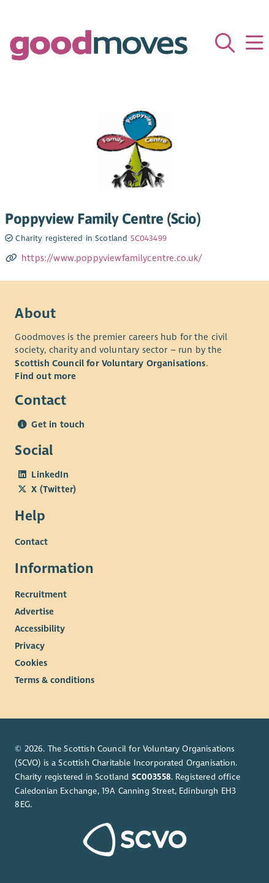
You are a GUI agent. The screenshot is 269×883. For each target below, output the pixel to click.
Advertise (34, 611)
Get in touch (58, 424)
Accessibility (40, 628)
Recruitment (41, 594)
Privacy (30, 645)
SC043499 (149, 238)
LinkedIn (49, 474)
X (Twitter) (53, 489)
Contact (31, 541)
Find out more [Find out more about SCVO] (45, 376)
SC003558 (151, 777)
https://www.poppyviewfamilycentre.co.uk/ (112, 258)
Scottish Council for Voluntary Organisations (110, 363)
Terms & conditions (54, 679)
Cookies (31, 662)
